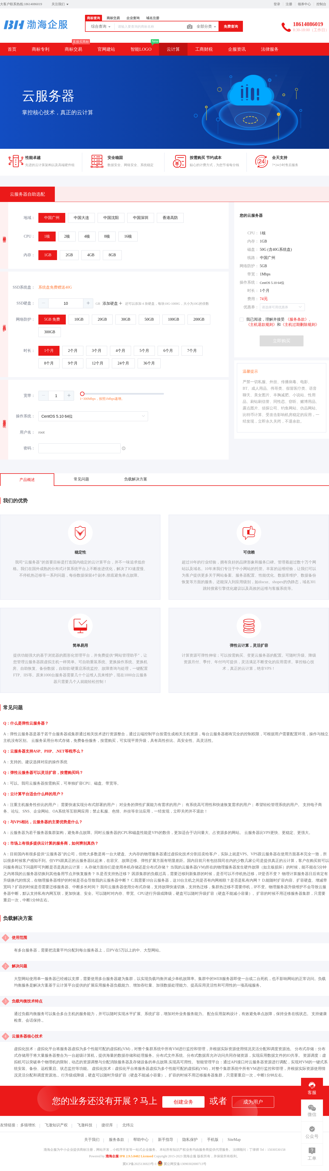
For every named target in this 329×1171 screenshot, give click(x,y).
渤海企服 (112, 1156)
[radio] (51, 218)
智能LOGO (141, 49)
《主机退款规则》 (261, 325)
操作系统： (25, 416)
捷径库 (107, 1125)
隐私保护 (190, 1140)
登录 (277, 4)
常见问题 (81, 479)
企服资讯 (237, 49)
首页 (12, 49)
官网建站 (106, 49)
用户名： (27, 432)
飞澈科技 (84, 1125)
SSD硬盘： (25, 303)
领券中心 (304, 4)
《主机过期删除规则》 (300, 325)
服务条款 (116, 1140)
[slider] (133, 396)
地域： (29, 218)
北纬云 (128, 1125)
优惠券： (251, 307)
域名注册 (152, 18)
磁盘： (253, 249)
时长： (29, 351)
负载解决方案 (135, 479)
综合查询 (101, 27)
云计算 (173, 49)
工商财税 (204, 49)
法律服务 (270, 49)
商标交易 (113, 18)
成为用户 (253, 1102)
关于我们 (92, 1140)
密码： (29, 448)
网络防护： (25, 319)
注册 (289, 4)
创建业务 (183, 1102)
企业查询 (133, 18)
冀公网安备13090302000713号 (181, 1164)
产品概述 (27, 480)
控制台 (321, 4)
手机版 (213, 1140)
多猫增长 (28, 1125)
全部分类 (207, 27)
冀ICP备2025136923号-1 (140, 1164)
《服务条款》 (297, 319)
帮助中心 (141, 1140)
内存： (29, 255)
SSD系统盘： (24, 287)
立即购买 (281, 340)
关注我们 (60, 4)
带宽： (253, 274)
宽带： (29, 396)
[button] (44, 303)
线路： (253, 258)
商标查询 (93, 18)
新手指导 (165, 1140)
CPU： (29, 236)
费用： (253, 299)
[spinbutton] (65, 303)
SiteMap (234, 1140)
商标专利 (40, 49)
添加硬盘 (113, 303)
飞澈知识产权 (56, 1125)
